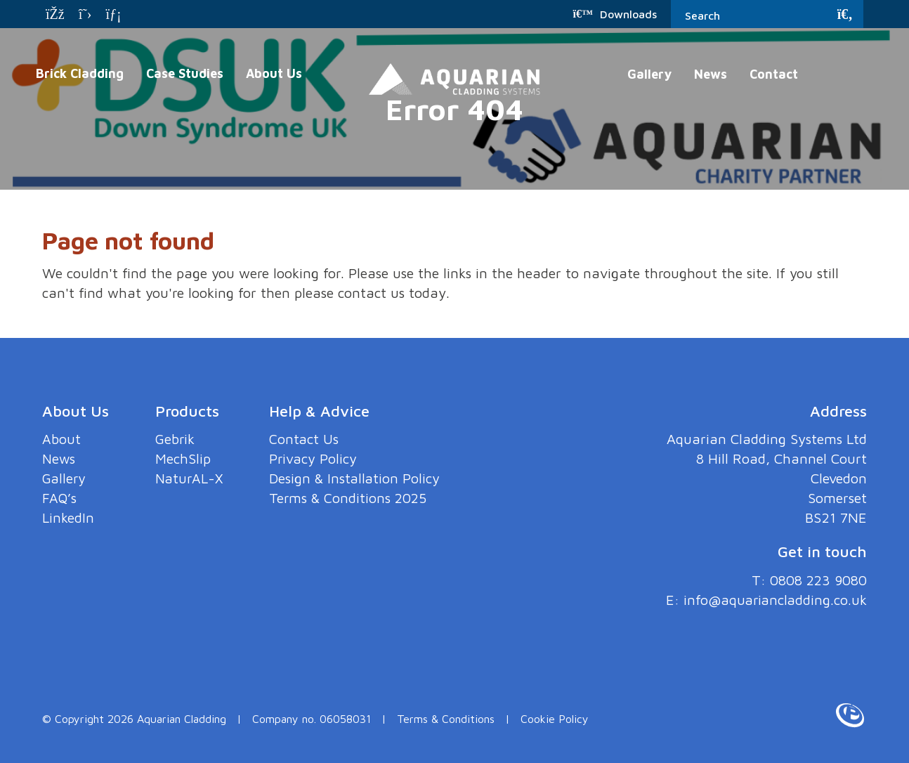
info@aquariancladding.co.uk (773, 600)
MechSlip (183, 458)
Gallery (649, 74)
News (710, 74)
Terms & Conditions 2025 (352, 498)
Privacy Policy (316, 458)
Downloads (615, 14)
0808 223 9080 (815, 580)
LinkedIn (68, 517)
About (61, 439)
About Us (274, 73)
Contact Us (307, 439)
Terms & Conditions (446, 718)
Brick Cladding (80, 73)
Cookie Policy (555, 718)
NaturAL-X (190, 478)
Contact (774, 74)
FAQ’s (60, 498)
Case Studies (184, 73)
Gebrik (175, 439)
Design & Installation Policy (358, 478)
